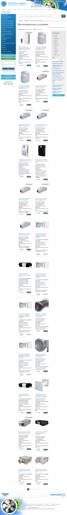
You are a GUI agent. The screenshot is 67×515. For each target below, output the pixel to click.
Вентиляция (5, 15)
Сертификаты (8, 78)
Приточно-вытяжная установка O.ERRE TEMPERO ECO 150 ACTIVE (24, 356)
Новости (9, 9)
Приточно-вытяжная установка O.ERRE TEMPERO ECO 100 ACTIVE (40, 275)
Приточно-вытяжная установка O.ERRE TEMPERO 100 (40, 48)
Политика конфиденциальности (49, 505)
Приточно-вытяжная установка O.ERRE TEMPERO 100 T (24, 87)
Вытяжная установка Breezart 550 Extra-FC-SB (25, 471)
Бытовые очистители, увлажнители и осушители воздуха (7, 34)
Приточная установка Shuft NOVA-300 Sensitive (41, 433)
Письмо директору (8, 58)
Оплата (24, 9)
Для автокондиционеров (7, 27)
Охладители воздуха (6, 31)
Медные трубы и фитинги (8, 53)
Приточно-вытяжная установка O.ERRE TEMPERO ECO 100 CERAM (40, 235)
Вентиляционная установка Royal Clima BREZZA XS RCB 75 (25, 48)
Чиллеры (3, 45)
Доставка (30, 9)
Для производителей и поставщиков (32, 505)
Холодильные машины (6, 51)
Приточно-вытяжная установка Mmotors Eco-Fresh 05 (40, 355)
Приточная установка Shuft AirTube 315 (24, 234)
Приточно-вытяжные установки (8, 43)
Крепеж (4, 41)
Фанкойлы (4, 47)
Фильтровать (58, 95)
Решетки (4, 29)
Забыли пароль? (6, 70)
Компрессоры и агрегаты (7, 25)
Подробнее (46, 294)
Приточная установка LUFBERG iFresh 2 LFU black (41, 161)
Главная (3, 9)
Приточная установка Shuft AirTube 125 (24, 125)
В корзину (29, 65)
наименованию (29, 29)
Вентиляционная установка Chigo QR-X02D (24, 275)
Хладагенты (4, 49)
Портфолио (8, 75)
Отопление (4, 19)
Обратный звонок (8, 56)
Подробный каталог (51, 9)
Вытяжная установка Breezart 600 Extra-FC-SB (41, 471)
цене (35, 29)
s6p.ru (5, 495)
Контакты (43, 9)
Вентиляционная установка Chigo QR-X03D (24, 396)
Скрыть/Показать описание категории (57, 27)
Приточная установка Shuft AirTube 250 (41, 199)
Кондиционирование (6, 17)
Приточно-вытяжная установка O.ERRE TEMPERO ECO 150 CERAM (24, 315)
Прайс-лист (36, 9)
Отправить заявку (6, 12)
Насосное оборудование (7, 23)
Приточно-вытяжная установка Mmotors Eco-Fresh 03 (40, 315)
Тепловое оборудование (7, 21)
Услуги (19, 9)
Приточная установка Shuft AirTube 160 (41, 125)
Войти (8, 68)
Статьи (14, 9)
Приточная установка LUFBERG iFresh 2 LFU (25, 160)
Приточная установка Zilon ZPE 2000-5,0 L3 (24, 432)
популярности (41, 29)
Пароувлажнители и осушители (6, 38)
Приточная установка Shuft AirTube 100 (41, 86)
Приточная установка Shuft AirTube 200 (24, 199)
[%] (57, 75)
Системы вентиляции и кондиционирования (33, 504)
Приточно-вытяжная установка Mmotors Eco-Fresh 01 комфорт (41, 396)
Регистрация (11, 70)
